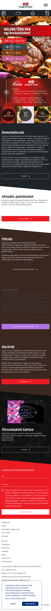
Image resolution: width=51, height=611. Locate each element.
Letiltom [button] (13, 604)
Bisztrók (5, 548)
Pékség (5, 541)
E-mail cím (5, 484)
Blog (4, 555)
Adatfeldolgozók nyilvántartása (16, 577)
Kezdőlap (6, 522)
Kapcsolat (6, 558)
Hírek (4, 526)
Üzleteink (6, 533)
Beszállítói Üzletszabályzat (14, 573)
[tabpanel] (25, 47)
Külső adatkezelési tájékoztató (15, 580)
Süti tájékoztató (9, 570)
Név (3, 476)
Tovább (25, 176)
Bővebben (25, 382)
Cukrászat (6, 544)
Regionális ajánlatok (11, 529)
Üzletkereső (25, 219)
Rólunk (5, 536)
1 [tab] (25, 76)
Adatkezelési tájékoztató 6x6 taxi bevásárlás (21, 566)
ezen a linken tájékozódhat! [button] (15, 598)
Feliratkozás (25, 512)
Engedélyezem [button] (30, 604)
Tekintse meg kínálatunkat (25, 269)
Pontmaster (7, 561)
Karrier (5, 551)
